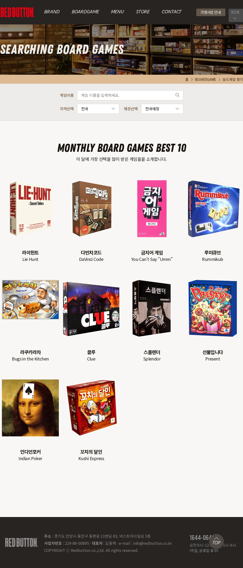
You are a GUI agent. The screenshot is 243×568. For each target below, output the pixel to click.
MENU (117, 12)
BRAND (52, 12)
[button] (210, 12)
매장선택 (131, 108)
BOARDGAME (85, 12)
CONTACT (171, 12)
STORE (143, 12)
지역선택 (67, 108)
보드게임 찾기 (233, 79)
